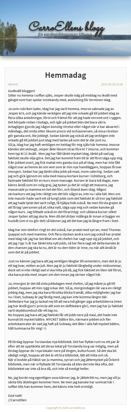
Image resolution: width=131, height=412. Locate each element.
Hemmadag (65, 75)
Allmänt (13, 84)
